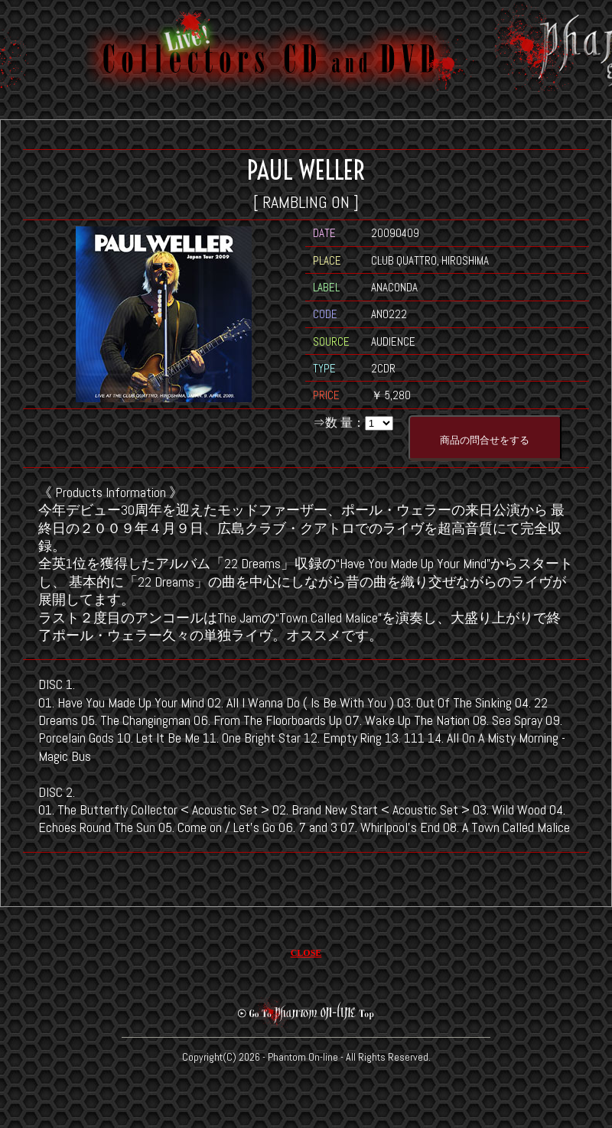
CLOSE (306, 953)
